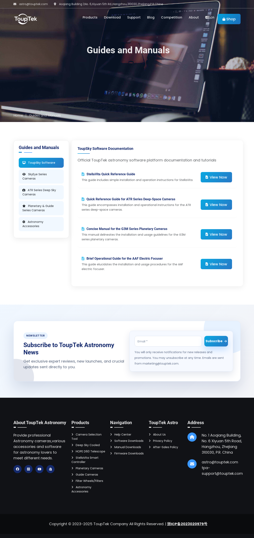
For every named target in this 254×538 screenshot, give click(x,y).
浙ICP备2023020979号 (187, 523)
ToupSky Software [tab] (38, 163)
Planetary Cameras (87, 468)
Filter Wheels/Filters (87, 481)
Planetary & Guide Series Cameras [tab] (38, 208)
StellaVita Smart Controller (85, 460)
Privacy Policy (160, 441)
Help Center (120, 434)
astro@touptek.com (33, 4)
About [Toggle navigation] (194, 17)
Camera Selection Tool (86, 436)
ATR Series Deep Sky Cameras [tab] (39, 192)
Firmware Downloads (127, 453)
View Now (216, 177)
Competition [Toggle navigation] (171, 17)
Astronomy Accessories (81, 489)
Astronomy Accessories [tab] (32, 224)
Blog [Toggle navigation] (150, 17)
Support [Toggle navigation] (134, 17)
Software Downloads (126, 441)
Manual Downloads (125, 447)
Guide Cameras (84, 475)
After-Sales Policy (163, 447)
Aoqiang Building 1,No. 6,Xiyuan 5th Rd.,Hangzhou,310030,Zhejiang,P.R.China (111, 4)
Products (90, 17)
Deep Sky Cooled (85, 445)
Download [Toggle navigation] (112, 17)
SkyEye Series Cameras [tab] (34, 176)
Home (18, 115)
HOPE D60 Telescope (88, 451)
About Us (157, 434)
